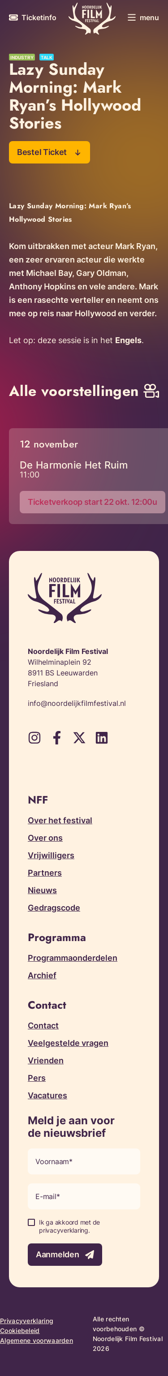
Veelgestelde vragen (68, 1043)
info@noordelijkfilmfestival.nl (77, 703)
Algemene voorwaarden (36, 1340)
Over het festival (60, 820)
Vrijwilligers (51, 855)
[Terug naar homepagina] (92, 18)
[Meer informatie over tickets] (32, 17)
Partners (45, 872)
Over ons (45, 838)
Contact (43, 1025)
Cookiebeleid (20, 1330)
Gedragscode (54, 907)
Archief (42, 975)
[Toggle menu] (143, 17)
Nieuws (42, 890)
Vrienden (46, 1060)
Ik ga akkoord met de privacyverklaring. (69, 1226)
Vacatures (47, 1095)
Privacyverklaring (26, 1320)
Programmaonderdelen (72, 958)
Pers (37, 1078)
